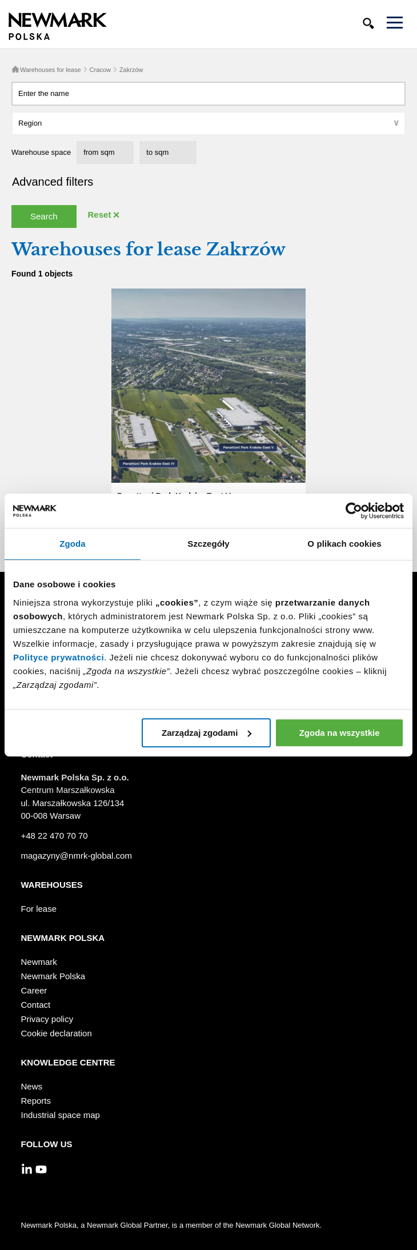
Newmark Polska (53, 976)
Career (34, 990)
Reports (36, 1100)
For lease (39, 909)
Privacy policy (47, 1019)
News (32, 1086)
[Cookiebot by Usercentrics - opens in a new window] (354, 510)
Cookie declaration (56, 1033)
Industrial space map (60, 1115)
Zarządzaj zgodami (206, 733)
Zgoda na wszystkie (339, 733)
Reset (99, 214)
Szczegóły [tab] (208, 543)
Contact (36, 1004)
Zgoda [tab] (72, 543)
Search (44, 216)
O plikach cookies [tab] (344, 543)
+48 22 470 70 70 (54, 835)
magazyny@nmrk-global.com (76, 855)
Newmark (39, 962)
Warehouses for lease (50, 69)
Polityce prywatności (58, 657)
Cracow (100, 69)
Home (15, 69)
